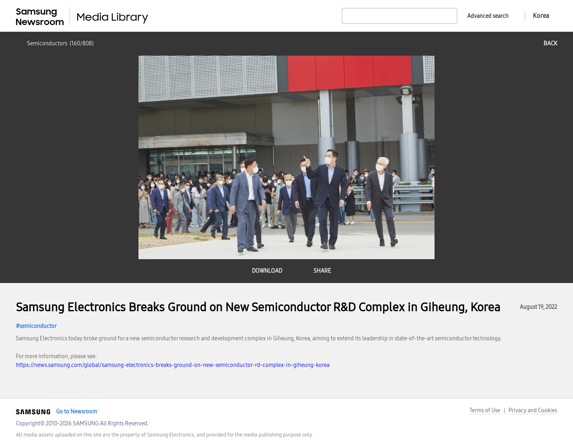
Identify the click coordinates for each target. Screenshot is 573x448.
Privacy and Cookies (533, 410)
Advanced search (488, 16)
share (322, 271)
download (267, 271)
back (550, 43)
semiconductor (38, 326)
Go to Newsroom (76, 411)
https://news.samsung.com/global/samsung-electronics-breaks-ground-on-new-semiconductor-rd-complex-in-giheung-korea (172, 365)
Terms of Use (485, 410)
